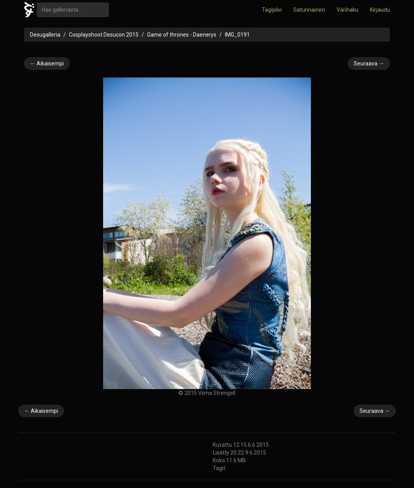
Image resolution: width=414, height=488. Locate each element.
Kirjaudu (380, 10)
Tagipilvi (272, 10)
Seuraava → (369, 63)
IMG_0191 (237, 35)
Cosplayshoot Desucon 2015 (104, 35)
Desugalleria (45, 35)
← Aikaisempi (47, 63)
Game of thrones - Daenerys (181, 35)
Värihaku (347, 10)
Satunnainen (309, 10)
